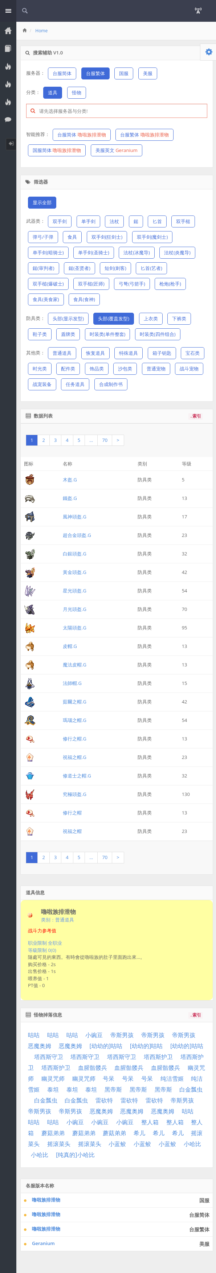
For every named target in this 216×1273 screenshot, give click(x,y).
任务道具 (75, 384)
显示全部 (42, 202)
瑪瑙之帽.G (74, 720)
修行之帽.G (74, 738)
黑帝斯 (113, 1089)
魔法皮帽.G (74, 664)
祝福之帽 (72, 831)
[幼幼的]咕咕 (106, 1046)
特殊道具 (128, 353)
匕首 (157, 221)
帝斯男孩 (122, 1035)
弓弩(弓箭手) (132, 283)
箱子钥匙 (161, 353)
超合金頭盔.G (77, 535)
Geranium (43, 1243)
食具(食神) (84, 299)
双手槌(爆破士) (48, 283)
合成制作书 (111, 384)
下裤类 (179, 318)
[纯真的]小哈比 (75, 1155)
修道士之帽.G (77, 775)
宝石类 (193, 353)
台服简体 (62, 73)
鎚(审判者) (43, 268)
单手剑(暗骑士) (48, 252)
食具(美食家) (46, 299)
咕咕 (34, 1035)
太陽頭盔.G (74, 627)
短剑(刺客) (115, 268)
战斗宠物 (189, 368)
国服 (124, 73)
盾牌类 (68, 334)
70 (104, 440)
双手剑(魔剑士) (152, 237)
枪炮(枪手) (170, 283)
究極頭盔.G (74, 794)
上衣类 (151, 318)
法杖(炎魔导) (177, 252)
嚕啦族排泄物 (46, 1228)
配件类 (68, 368)
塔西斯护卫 (158, 1057)
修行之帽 (72, 812)
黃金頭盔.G (74, 572)
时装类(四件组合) (158, 334)
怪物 (76, 92)
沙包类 (125, 368)
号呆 (108, 1079)
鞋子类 (40, 334)
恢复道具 (95, 353)
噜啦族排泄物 (46, 1199)
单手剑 (88, 221)
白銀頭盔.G (74, 553)
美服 (147, 73)
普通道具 (62, 353)
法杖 (114, 221)
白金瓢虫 (191, 1089)
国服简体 (57, 150)
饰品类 (97, 368)
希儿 (139, 1133)
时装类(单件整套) (108, 334)
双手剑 (60, 221)
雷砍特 (104, 1100)
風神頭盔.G (74, 516)
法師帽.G (72, 683)
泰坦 (53, 1089)
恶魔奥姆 (39, 1046)
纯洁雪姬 (172, 1079)
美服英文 (116, 150)
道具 (52, 92)
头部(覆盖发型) (113, 318)
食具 (72, 237)
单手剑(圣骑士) (93, 252)
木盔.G (70, 479)
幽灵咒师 (53, 1079)
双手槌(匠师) (91, 283)
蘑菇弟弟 (53, 1133)
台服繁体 (95, 73)
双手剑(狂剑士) (107, 237)
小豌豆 (94, 1035)
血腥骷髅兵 (92, 1068)
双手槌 (183, 221)
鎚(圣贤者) (79, 268)
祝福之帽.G (74, 757)
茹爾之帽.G (74, 701)
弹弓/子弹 (43, 237)
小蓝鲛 (117, 1144)
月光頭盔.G (74, 609)
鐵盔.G (70, 498)
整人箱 (150, 1122)
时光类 (40, 368)
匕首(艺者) (151, 268)
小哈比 (192, 1144)
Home (41, 31)
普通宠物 (156, 368)
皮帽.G (70, 646)
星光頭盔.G (74, 590)
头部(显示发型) (68, 318)
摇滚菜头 (58, 1144)
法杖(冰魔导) (136, 252)
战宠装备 (42, 384)
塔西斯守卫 (48, 1057)
